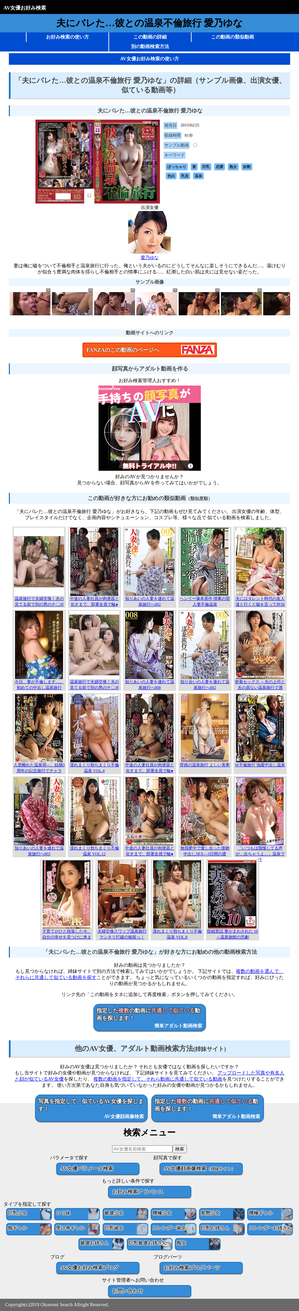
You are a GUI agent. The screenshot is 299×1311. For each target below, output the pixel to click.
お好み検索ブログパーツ (192, 1267)
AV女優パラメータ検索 (86, 1168)
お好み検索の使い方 (67, 37)
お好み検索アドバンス (137, 1191)
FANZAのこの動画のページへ (123, 350)
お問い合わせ (127, 1291)
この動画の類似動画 (232, 37)
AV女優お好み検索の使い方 (149, 58)
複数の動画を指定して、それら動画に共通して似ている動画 (157, 1079)
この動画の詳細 (150, 37)
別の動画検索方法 (150, 46)
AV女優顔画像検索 (199, 1168)
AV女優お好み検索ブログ (89, 1267)
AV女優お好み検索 (24, 8)
